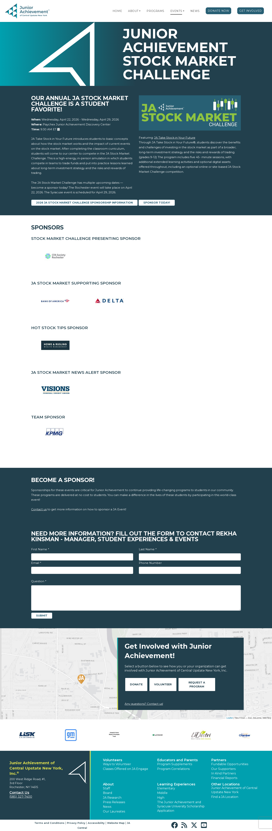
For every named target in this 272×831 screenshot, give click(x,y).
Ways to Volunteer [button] (117, 764)
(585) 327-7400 (20, 796)
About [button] (108, 784)
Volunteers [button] (112, 760)
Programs (155, 11)
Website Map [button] (115, 822)
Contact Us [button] (19, 792)
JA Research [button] (112, 797)
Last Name (147, 549)
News (195, 11)
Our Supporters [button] (223, 769)
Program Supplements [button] (174, 764)
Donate (136, 684)
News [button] (107, 806)
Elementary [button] (166, 788)
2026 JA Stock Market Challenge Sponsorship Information (84, 202)
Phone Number (150, 563)
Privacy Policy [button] (76, 822)
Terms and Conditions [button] (49, 822)
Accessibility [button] (96, 822)
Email (36, 563)
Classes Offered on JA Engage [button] (125, 769)
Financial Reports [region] (224, 778)
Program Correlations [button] (173, 769)
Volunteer (163, 684)
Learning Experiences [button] (176, 784)
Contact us (39, 509)
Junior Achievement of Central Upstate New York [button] (234, 790)
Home (117, 11)
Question (38, 581)
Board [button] (107, 793)
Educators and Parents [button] (177, 760)
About (133, 11)
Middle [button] (162, 793)
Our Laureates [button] (114, 811)
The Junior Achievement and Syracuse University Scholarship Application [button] (181, 806)
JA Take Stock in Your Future (174, 137)
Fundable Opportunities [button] (229, 764)
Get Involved (250, 10)
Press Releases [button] (114, 802)
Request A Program (197, 684)
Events (176, 11)
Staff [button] (106, 788)
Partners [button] (218, 760)
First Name (40, 549)
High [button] (160, 797)
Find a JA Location (224, 797)
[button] (140, 11)
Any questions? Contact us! (144, 704)
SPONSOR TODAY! (156, 202)
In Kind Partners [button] (223, 773)
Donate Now (218, 10)
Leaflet (229, 718)
